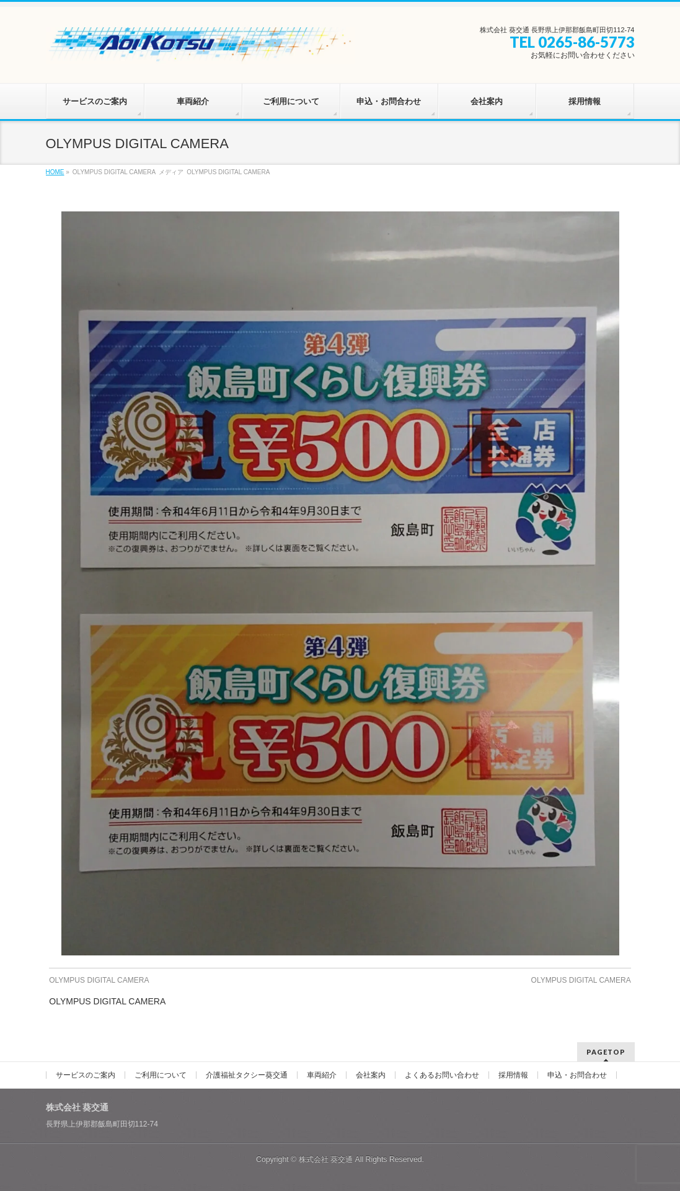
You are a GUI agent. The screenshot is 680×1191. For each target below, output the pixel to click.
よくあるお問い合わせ (442, 1075)
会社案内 (371, 1075)
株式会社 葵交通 (326, 1159)
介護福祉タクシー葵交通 (247, 1075)
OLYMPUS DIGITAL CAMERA (99, 980)
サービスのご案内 (85, 1075)
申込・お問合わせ (577, 1075)
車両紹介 (322, 1075)
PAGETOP (605, 1052)
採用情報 (513, 1075)
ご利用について (161, 1075)
